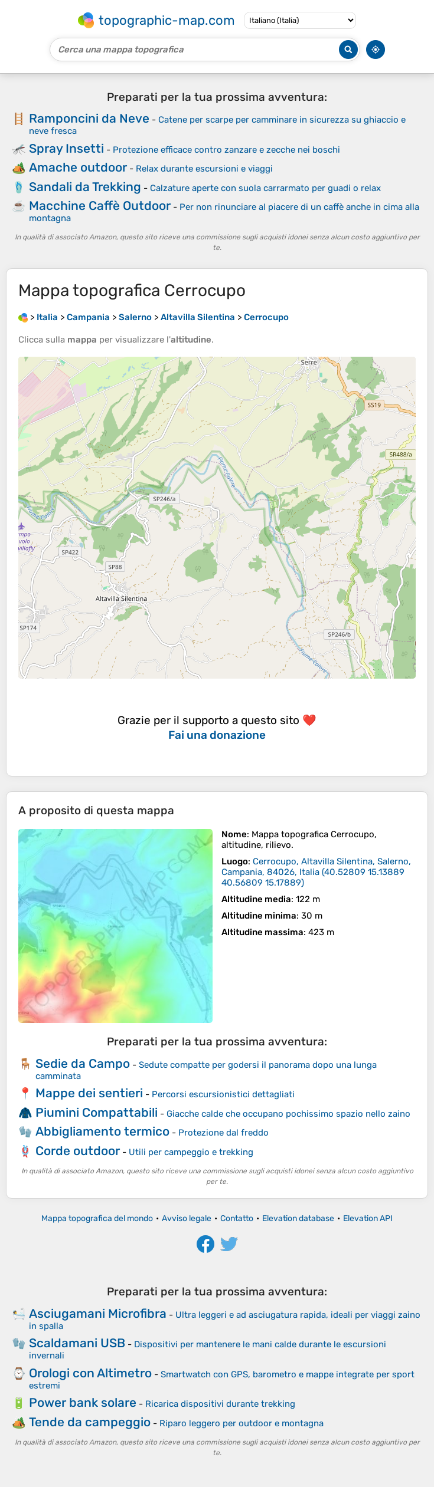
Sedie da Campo (82, 1063)
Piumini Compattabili (96, 1112)
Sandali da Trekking (85, 186)
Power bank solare (82, 1402)
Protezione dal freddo (223, 1132)
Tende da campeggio (90, 1421)
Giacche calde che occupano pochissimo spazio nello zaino (288, 1113)
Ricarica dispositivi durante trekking (220, 1404)
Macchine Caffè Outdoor (100, 205)
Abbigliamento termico (102, 1131)
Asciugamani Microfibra (98, 1313)
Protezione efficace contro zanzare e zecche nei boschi (226, 149)
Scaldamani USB (77, 1342)
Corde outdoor (77, 1150)
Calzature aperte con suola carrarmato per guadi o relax (265, 188)
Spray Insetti (66, 148)
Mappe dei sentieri (89, 1092)
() (316, 872)
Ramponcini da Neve (89, 118)
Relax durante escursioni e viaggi (204, 168)
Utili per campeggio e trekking (191, 1152)
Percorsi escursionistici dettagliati (223, 1094)
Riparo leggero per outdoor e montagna (241, 1423)
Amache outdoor (78, 167)
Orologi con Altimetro (90, 1373)
